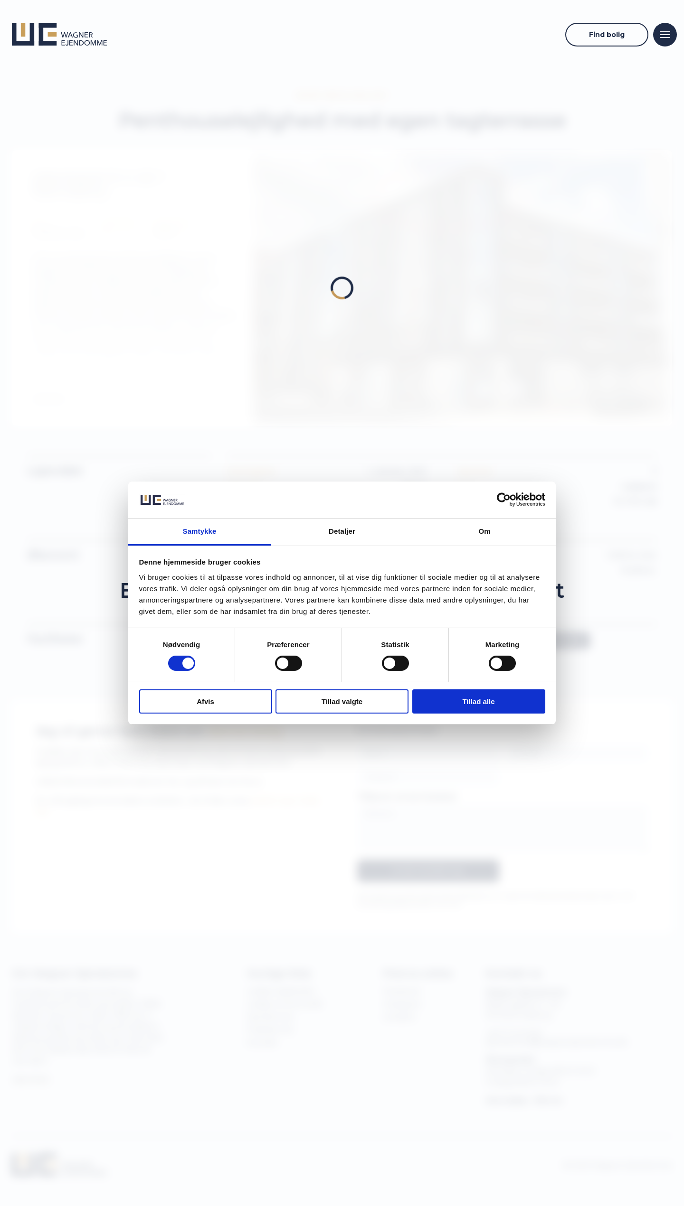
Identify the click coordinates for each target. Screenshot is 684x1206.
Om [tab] (484, 531)
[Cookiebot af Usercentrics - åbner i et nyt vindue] (503, 499)
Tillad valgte (342, 701)
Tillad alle (478, 701)
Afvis (205, 701)
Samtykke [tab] (200, 531)
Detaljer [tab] (342, 531)
